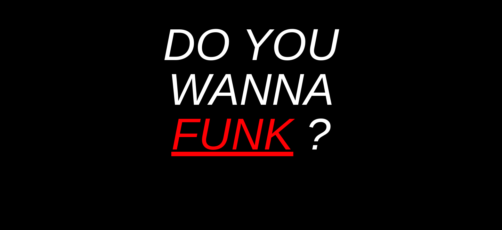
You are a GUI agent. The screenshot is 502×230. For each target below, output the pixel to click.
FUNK (232, 134)
